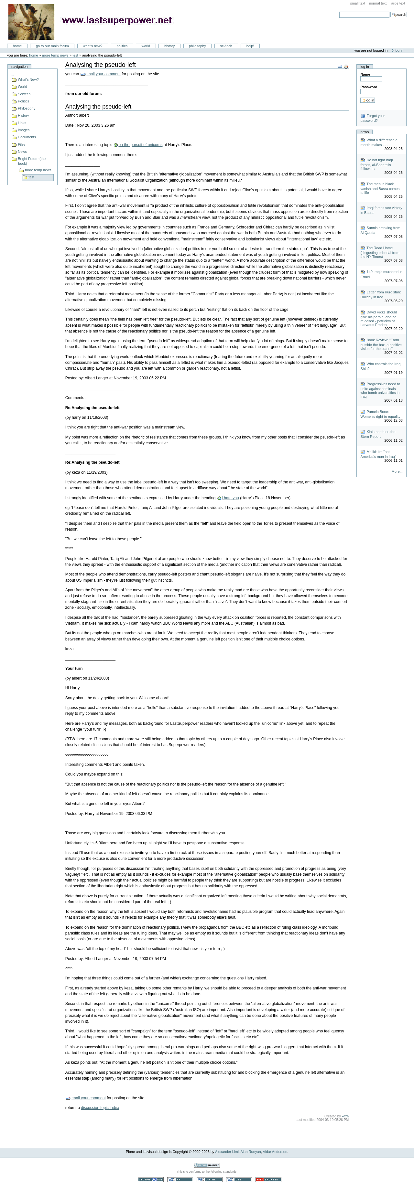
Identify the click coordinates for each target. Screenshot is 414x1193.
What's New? (92, 46)
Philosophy (197, 46)
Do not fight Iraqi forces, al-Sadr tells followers (376, 164)
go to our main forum (52, 46)
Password (368, 87)
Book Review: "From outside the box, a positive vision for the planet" (381, 344)
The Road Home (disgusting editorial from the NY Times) (379, 252)
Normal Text (378, 3)
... (12, 74)
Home (17, 46)
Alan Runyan (251, 1152)
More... (397, 471)
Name (365, 74)
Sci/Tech (226, 46)
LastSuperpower (94, 22)
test (75, 55)
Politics (121, 46)
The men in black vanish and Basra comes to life (379, 188)
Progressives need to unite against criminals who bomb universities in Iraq (380, 390)
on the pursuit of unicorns (140, 145)
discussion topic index (100, 1107)
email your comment (103, 74)
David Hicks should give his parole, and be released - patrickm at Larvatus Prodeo (378, 318)
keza (345, 1116)
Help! (250, 46)
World (146, 46)
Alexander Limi (227, 1152)
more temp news (55, 55)
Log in (399, 50)
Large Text (397, 3)
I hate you (230, 498)
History (169, 46)
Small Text (357, 3)
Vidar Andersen (275, 1152)
